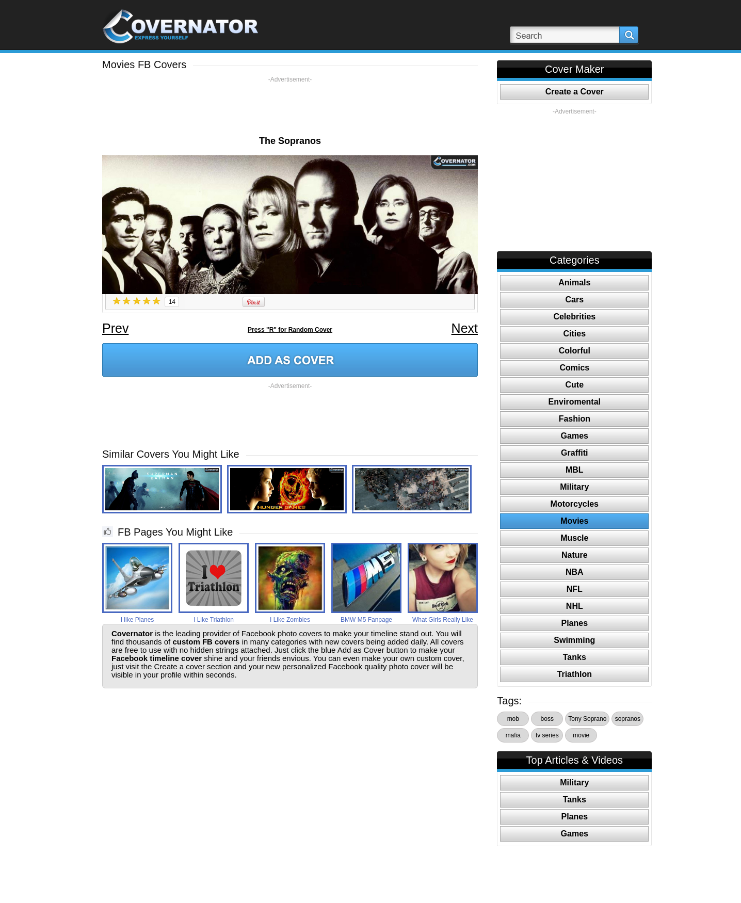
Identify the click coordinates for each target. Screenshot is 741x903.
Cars (575, 299)
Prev (115, 328)
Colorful (574, 350)
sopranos (627, 718)
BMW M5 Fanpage (366, 619)
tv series (547, 735)
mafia (513, 735)
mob (513, 718)
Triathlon (574, 674)
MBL (575, 469)
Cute (575, 384)
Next (465, 328)
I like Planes (137, 619)
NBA (575, 572)
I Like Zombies (290, 619)
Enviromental (575, 401)
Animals (574, 282)
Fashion (574, 418)
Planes (574, 623)
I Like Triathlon (214, 619)
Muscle (574, 538)
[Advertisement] (290, 107)
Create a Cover (574, 91)
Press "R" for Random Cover (290, 329)
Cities (574, 333)
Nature (574, 555)
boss (547, 718)
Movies (574, 521)
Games (574, 435)
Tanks (574, 657)
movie (581, 735)
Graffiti (574, 452)
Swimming (574, 640)
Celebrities (574, 316)
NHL (574, 606)
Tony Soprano (587, 718)
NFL (575, 589)
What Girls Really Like (442, 619)
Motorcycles (575, 503)
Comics (574, 367)
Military (574, 486)
